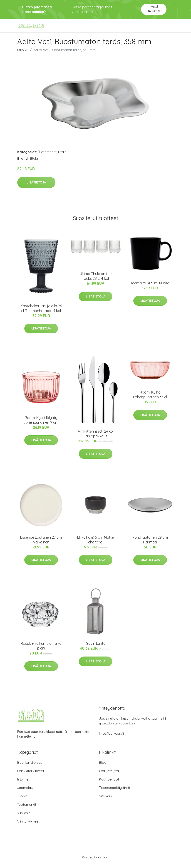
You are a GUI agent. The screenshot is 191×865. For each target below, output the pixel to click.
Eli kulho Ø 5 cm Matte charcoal (95, 539)
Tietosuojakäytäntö (114, 788)
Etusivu (22, 50)
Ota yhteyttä (109, 771)
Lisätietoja (36, 182)
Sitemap (105, 796)
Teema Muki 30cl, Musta (150, 283)
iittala (62, 152)
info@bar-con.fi (111, 733)
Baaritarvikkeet (29, 762)
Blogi (103, 762)
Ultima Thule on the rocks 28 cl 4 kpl (96, 276)
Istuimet (23, 779)
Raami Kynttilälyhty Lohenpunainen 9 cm (41, 420)
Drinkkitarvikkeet (30, 771)
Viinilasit (23, 813)
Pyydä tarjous (154, 9)
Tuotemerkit (47, 152)
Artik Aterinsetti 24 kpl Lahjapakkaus (96, 433)
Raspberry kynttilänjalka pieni (41, 645)
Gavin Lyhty (95, 643)
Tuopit (22, 796)
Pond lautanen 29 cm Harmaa (150, 539)
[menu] (170, 25)
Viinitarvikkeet (28, 821)
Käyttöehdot (109, 779)
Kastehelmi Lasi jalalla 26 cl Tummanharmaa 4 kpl (41, 308)
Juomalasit (26, 788)
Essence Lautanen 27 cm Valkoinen (41, 539)
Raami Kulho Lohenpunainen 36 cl (150, 394)
